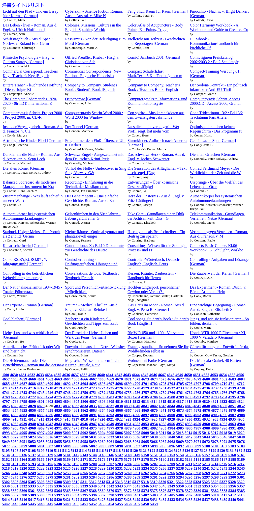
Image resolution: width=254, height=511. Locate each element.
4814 (154, 401)
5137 (32, 455)
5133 (247, 450)
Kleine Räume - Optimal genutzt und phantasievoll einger (94, 234)
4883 (23, 415)
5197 (67, 464)
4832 (67, 406)
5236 (162, 468)
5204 (127, 464)
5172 (93, 459)
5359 (14, 490)
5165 (32, 459)
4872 (171, 410)
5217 (241, 464)
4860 (67, 410)
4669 (110, 379)
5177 (136, 459)
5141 (67, 455)
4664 (67, 379)
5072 (206, 441)
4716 (32, 388)
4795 (232, 397)
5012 (171, 432)
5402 (145, 495)
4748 (67, 392)
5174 (110, 459)
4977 (110, 428)
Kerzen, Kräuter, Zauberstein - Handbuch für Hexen (151, 275)
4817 (180, 401)
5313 (101, 482)
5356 (232, 486)
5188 (232, 459)
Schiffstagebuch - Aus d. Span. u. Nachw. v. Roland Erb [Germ (29, 41)
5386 (6, 495)
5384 (232, 490)
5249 (32, 473)
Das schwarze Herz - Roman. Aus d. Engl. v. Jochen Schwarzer (156, 156)
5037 (145, 437)
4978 (119, 428)
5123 (160, 450)
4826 (14, 406)
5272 (232, 473)
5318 (145, 482)
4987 (197, 428)
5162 (6, 459)
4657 (6, 379)
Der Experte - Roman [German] (28, 305)
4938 (14, 424)
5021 (6, 437)
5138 (40, 455)
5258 (110, 473)
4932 (206, 419)
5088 (101, 446)
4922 (119, 419)
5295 (188, 477)
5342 (110, 486)
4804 (67, 401)
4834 (84, 406)
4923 (127, 419)
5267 (188, 473)
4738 (223, 388)
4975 (93, 428)
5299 (223, 477)
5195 (49, 464)
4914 (49, 419)
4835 (93, 406)
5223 (49, 468)
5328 (232, 482)
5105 (6, 450)
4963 (232, 424)
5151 (154, 455)
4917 (75, 419)
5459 (154, 504)
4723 (93, 388)
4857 (40, 410)
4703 (162, 383)
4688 (32, 383)
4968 (32, 428)
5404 (162, 495)
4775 (58, 397)
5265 (171, 473)
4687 (23, 383)
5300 (232, 477)
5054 (49, 441)
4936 (241, 419)
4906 (223, 415)
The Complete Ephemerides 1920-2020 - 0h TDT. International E (30, 101)
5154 (180, 455)
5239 (188, 468)
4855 (23, 410)
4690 (49, 383)
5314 (110, 482)
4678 (188, 379)
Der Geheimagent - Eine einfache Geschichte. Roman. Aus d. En (91, 198)
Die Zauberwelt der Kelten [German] (219, 273)
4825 (6, 406)
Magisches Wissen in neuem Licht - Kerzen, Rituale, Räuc (93, 362)
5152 (162, 455)
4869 (145, 410)
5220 (23, 468)
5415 (14, 499)
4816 (171, 401)
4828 (32, 406)
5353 (206, 486)
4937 (6, 424)
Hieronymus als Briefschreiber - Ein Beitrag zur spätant (156, 234)
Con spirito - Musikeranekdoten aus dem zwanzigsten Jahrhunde (155, 115)
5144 (93, 455)
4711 (232, 383)
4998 (49, 432)
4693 (75, 383)
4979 (127, 428)
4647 (162, 375)
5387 (14, 495)
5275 (14, 477)
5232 (127, 468)
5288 (127, 477)
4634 (49, 375)
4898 (154, 415)
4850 (223, 406)
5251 (49, 473)
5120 (134, 450)
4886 (49, 415)
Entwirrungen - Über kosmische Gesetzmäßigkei (152, 184)
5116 (100, 450)
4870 (154, 410)
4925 (145, 419)
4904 (206, 415)
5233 (136, 468)
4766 (223, 392)
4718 (49, 388)
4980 (136, 428)
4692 (67, 383)
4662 (49, 379)
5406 (180, 495)
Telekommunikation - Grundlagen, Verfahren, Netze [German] (217, 216)
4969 (40, 428)
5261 (136, 473)
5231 (119, 468)
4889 (75, 415)
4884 (32, 415)
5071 (197, 441)
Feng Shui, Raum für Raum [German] (157, 11)
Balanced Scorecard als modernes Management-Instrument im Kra (29, 184)
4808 (101, 401)
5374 (145, 490)
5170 (75, 459)
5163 (14, 459)
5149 (136, 455)
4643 (127, 375)
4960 (206, 424)
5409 (206, 495)
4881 (6, 415)
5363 (49, 490)
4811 (127, 401)
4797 (6, 401)
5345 (136, 486)
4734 (188, 388)
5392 (58, 495)
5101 (215, 446)
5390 (40, 495)
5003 (93, 432)
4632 (31, 375)
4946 (84, 424)
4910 (14, 419)
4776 (67, 397)
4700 (136, 383)
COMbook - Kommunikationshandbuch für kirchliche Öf (214, 43)
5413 (241, 495)
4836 (101, 406)
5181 (171, 459)
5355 (223, 486)
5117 (108, 450)
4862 (84, 410)
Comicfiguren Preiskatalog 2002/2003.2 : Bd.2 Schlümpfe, (215, 59)
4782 (119, 397)
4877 (215, 410)
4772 (32, 397)
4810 (119, 401)
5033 (110, 437)
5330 (6, 486)
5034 (119, 437)
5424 (93, 499)
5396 (93, 495)
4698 (119, 383)
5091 (127, 446)
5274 (6, 477)
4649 (179, 375)
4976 (101, 428)
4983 (162, 428)
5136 (23, 455)
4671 (127, 379)
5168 (58, 459)
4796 (241, 397)
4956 (171, 424)
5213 (206, 464)
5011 (162, 432)
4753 (110, 392)
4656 (240, 375)
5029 (75, 437)
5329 (241, 482)
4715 (23, 388)
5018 (223, 432)
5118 (117, 450)
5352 (197, 486)
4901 (180, 415)
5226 (75, 468)
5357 (241, 486)
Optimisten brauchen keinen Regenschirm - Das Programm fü (216, 129)
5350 (180, 486)
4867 (127, 410)
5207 (154, 464)
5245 (241, 468)
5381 (206, 490)
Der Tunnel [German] (82, 127)
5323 (188, 482)
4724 (101, 388)
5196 (58, 464)
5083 (58, 446)
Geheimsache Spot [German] (213, 140)
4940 (32, 424)
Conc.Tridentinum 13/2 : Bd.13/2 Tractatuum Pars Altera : (216, 115)
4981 (145, 428)
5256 (93, 473)
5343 (119, 486)
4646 (153, 375)
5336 (58, 486)
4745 (40, 392)
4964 (241, 424)
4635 (57, 375)
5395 (84, 495)
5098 (188, 446)
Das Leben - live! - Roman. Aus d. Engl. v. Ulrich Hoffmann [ (30, 27)
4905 (215, 415)
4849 (215, 406)
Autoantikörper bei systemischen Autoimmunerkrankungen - (216, 198)
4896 (136, 415)
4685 (6, 383)
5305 (32, 482)
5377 (171, 490)
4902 (188, 415)
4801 (40, 401)
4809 (110, 401)
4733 (180, 388)
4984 (171, 428)
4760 (171, 392)
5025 (40, 437)
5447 (49, 504)
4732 (171, 388)
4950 (119, 424)
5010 (154, 432)
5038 (154, 437)
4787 (162, 397)
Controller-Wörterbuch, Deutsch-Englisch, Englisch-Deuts (153, 261)
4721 (75, 388)
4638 (83, 375)
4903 (197, 415)
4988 (206, 428)
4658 (14, 379)
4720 (67, 388)
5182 (180, 459)
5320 (162, 482)
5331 (14, 486)
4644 (136, 375)
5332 (23, 486)
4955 (162, 424)
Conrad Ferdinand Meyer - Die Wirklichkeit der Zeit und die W (215, 170)
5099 (197, 446)
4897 (145, 415)
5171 (84, 459)
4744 (32, 392)
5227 (84, 468)
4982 (154, 428)
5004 (101, 432)
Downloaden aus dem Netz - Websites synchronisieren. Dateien (95, 349)
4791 (197, 397)
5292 (162, 477)
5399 (119, 495)
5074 (223, 441)
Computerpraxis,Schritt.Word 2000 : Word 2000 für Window (94, 115)
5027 (58, 437)
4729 (145, 388)
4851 (232, 406)
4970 (49, 428)
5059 (93, 441)
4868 (136, 410)
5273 (241, 473)
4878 (223, 410)
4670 (119, 379)
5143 (84, 455)
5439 (223, 499)
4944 (67, 424)
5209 (171, 464)
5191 (14, 464)
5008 (136, 432)
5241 (206, 468)
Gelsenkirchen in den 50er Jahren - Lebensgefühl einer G (93, 216)
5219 (14, 468)
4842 (154, 406)
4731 (162, 388)
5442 (6, 504)
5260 (127, 473)
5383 (223, 490)
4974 (84, 428)
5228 (93, 468)
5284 (93, 477)
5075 (232, 441)
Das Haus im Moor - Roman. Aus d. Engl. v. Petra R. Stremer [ (156, 307)
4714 (14, 388)
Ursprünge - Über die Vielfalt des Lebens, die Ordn (216, 184)
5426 (110, 499)
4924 (136, 419)
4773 (40, 397)
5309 (67, 482)
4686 (14, 383)
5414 (6, 499)
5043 (197, 437)
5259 (119, 473)
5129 (212, 450)
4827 (23, 406)
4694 (84, 383)
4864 (101, 410)
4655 (231, 375)
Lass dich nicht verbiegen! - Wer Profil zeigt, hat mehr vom (153, 129)
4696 (101, 383)
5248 (23, 473)
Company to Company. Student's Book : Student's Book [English (91, 87)
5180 (162, 459)
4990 (223, 428)
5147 (119, 455)
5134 (6, 455)
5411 (223, 495)
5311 (84, 482)
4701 (145, 383)
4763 (197, 392)
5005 (110, 432)
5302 (6, 482)
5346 (145, 486)
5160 (232, 455)
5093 (145, 446)
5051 (23, 441)
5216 (232, 464)
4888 (67, 415)
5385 (241, 490)
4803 (58, 401)
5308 (58, 482)
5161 (241, 455)
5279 (49, 477)
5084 (67, 446)
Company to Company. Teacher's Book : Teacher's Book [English (153, 87)
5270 (215, 473)
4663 (58, 379)
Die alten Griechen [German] (213, 154)
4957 (180, 424)
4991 (232, 428)
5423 (84, 499)
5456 (127, 504)
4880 (241, 410)
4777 (75, 397)
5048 (241, 437)
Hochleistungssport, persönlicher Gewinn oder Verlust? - (153, 289)
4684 (241, 379)
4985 (180, 428)
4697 (110, 383)
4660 (32, 379)
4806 (84, 401)
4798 (14, 401)
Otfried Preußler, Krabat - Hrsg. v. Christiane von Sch (92, 59)
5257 (101, 473)
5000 (67, 432)
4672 (136, 379)
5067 (162, 441)
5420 (58, 499)
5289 (136, 477)
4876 (206, 410)
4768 (241, 392)
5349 (171, 486)
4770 (14, 397)
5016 (206, 432)
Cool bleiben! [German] (22, 319)
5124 (169, 450)
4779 (93, 397)
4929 (180, 419)
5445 (32, 504)
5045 (215, 437)
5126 (186, 450)
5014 (188, 432)
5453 (101, 504)
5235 (154, 468)
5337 (67, 486)
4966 (14, 428)
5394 (75, 495)
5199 (84, 464)
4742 (14, 392)
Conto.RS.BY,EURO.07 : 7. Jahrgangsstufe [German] (25, 261)
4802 (49, 401)
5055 (58, 441)
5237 (171, 468)
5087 (93, 446)
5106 (14, 450)
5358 (6, 490)
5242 (215, 468)
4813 (145, 401)
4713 (6, 388)
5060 (101, 441)
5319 (154, 482)
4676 (171, 379)
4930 (188, 419)
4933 (214, 419)
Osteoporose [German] (83, 99)
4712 (241, 383)
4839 (127, 406)
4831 (58, 406)
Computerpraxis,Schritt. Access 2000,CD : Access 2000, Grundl (215, 101)
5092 (136, 446)
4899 (162, 415)
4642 (118, 375)
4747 (58, 392)
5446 (40, 504)
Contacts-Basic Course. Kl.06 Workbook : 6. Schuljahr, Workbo (216, 247)
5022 (14, 437)
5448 (58, 504)
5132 (238, 450)
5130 (221, 450)
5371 (119, 490)
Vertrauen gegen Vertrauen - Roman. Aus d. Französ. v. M (219, 234)
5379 (188, 490)
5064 (136, 441)
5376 (162, 490)
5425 (101, 499)
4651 (196, 375)
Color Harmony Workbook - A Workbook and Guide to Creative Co (219, 27)
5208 (162, 464)
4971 (58, 428)
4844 (171, 406)
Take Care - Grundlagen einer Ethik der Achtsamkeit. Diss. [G (155, 216)
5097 (180, 446)
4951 (127, 424)
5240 (197, 468)
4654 (223, 375)
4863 (93, 410)
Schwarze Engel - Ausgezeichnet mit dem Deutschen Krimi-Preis (94, 156)
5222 (40, 468)
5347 (154, 486)
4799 (23, 401)
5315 (119, 482)
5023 (23, 437)
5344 (127, 486)
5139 (49, 455)
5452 (93, 504)
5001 (75, 432)
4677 (180, 379)
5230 (110, 468)
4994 (14, 432)
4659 (23, 379)
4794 (223, 397)
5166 (40, 459)
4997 (40, 432)
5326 (214, 482)
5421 (67, 499)
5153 (171, 455)
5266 (180, 473)
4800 (32, 401)
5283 (84, 477)
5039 (162, 437)
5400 (127, 495)
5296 (197, 477)
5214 (214, 464)
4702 (154, 383)
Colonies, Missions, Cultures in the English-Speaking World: (93, 27)
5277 (32, 477)
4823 (232, 401)
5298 (215, 477)
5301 (241, 477)
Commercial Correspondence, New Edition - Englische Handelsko (93, 73)
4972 (67, 428)
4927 (162, 419)
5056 (67, 441)
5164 (23, 459)
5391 (49, 495)
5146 (110, 455)
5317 (136, 482)
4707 (197, 383)
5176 (127, 459)
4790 (188, 397)
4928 (171, 419)
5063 (127, 441)
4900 (171, 415)
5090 (119, 446)
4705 (180, 383)
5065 (145, 441)
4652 (205, 375)
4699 (127, 383)
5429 (136, 499)
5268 (197, 473)
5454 (110, 504)
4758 (154, 392)
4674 (154, 379)
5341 (101, 486)
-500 (5, 375)
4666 (84, 379)
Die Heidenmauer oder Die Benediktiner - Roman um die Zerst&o (33, 362)
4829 (40, 406)
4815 (162, 401)
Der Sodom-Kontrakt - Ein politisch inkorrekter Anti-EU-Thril (218, 87)
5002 (84, 432)
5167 (49, 459)
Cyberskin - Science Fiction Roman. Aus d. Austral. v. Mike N (94, 13)
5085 (75, 446)
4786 (154, 397)
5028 (67, 437)
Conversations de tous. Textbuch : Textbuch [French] (92, 275)
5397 (101, 495)
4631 (23, 375)
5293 (171, 477)
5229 (101, 468)
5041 (180, 437)
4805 (75, 401)
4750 (84, 392)
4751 (93, 392)
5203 (119, 464)
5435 (188, 499)
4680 (206, 379)
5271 (223, 473)
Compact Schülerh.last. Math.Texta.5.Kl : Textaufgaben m (154, 73)
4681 (215, 379)
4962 (223, 424)
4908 (241, 415)
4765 (215, 392)
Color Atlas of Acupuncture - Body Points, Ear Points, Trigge (155, 27)
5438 (215, 499)
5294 (180, 477)
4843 (162, 406)
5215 (223, 464)
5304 (23, 482)
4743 (23, 392)
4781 (110, 397)
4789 (180, 397)
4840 (136, 406)
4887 (58, 415)
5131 (230, 450)
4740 (241, 388)
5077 (6, 446)
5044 (206, 437)
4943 (58, 424)
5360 (23, 490)
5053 (40, 441)
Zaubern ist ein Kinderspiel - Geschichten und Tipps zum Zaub (92, 321)
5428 (127, 499)
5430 (145, 499)
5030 (84, 437)
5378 (180, 490)
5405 (171, 495)
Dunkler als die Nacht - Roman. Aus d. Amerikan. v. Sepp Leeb (31, 156)
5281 (67, 477)
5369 (101, 490)
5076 (241, 441)
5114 (83, 450)
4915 (58, 419)
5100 (206, 446)
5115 (91, 450)
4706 (188, 383)
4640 (101, 375)
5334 (40, 486)
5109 (40, 450)
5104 (241, 446)
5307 (49, 482)
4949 (110, 424)
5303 (14, 482)
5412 (232, 495)
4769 (6, 397)
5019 (232, 432)
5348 (162, 486)
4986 (188, 428)
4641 (110, 375)
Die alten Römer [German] (24, 168)
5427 (119, 499)
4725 (110, 388)
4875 (197, 410)
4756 (136, 392)
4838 (119, 406)
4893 (110, 415)
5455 (119, 504)
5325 (206, 482)
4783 (127, 397)
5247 (14, 473)
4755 (127, 392)
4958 (188, 424)
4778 (84, 397)
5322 (180, 482)
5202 (110, 464)
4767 (232, 392)
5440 (232, 499)
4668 (101, 379)
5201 (101, 464)
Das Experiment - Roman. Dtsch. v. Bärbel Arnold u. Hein (218, 289)
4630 (14, 375)
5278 (40, 477)
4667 (93, 379)
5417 (32, 499)
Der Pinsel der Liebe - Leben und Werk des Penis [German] (91, 335)
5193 (32, 464)
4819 (197, 401)
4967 (23, 428)
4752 (101, 392)
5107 (23, 450)
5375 (154, 490)
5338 (75, 486)
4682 (223, 379)
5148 (127, 455)
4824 (241, 401)
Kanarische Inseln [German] (25, 245)
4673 (145, 379)
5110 (49, 450)
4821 (214, 401)
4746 (49, 392)
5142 (75, 455)
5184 (197, 459)
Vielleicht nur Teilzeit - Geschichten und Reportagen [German (156, 41)
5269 (206, 473)
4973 (75, 428)
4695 (93, 383)
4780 (101, 397)
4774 (49, 397)
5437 (206, 499)
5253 (67, 473)
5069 (180, 441)
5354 (215, 486)
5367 (84, 490)
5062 (119, 441)
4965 (6, 428)
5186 (215, 459)
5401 (136, 495)
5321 (171, 482)
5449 (67, 504)
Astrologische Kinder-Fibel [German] (33, 140)
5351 (188, 486)
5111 (57, 450)
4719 (58, 388)
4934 (223, 419)
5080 (32, 446)
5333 (32, 486)
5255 (84, 473)
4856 (32, 410)
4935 (232, 419)
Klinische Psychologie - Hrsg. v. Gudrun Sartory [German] (28, 59)
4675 (162, 379)
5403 (154, 495)
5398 (110, 495)
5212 (197, 464)
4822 (223, 401)
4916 (66, 419)
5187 (223, 459)
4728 (136, 388)
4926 (154, 419)
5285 (101, 477)
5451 (84, 504)
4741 (6, 392)
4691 (58, 383)
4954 (154, 424)
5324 (197, 482)
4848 (206, 406)
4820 (206, 401)
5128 (204, 450)
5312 (92, 482)
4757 (145, 392)
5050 (14, 441)
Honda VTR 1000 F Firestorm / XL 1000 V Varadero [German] (218, 335)
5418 (40, 499)
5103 (232, 446)
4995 (23, 432)
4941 (40, 424)
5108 (32, 450)
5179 (154, 459)
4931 (197, 419)
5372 (127, 490)
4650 (188, 375)
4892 (101, 415)
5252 (58, 473)
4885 (40, 415)
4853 (6, 410)
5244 (232, 468)
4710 (223, 383)
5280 (58, 477)
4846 (188, 406)
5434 (180, 499)
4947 (93, 424)
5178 (145, 459)
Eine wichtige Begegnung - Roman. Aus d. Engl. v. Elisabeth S (218, 307)
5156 (197, 455)
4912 (31, 419)
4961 (215, 424)
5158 (215, 455)
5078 (14, 446)
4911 (23, 419)
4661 (40, 379)
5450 (75, 504)
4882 (14, 415)
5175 (119, 459)
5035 (127, 437)
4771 (23, 397)
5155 (188, 455)
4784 (136, 397)
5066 (154, 441)
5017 (214, 432)
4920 (101, 419)
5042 (188, 437)
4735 (197, 388)
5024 (32, 437)
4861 (75, 410)
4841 (145, 406)
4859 (58, 410)
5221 (32, 468)
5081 (40, 446)
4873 (180, 410)
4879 (232, 410)
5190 (6, 464)
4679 (197, 379)
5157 (206, 455)
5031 (93, 437)
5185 (206, 459)
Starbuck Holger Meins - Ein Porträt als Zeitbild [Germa (31, 234)
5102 (223, 446)
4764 (206, 392)
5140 (58, 455)
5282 (75, 477)
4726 (119, 388)
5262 (145, 473)
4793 (215, 397)
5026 (49, 437)
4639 (92, 375)
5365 (67, 490)
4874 (188, 410)
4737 (215, 388)
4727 (127, 388)
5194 (40, 464)
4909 (6, 419)
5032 (101, 437)
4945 (75, 424)
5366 (75, 490)
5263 (154, 473)
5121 (143, 450)
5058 (84, 441)
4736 (206, 388)
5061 (110, 441)
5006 (119, 432)
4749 (75, 392)
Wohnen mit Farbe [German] (150, 360)
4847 (197, 406)
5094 (154, 446)
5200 (93, 464)
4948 (101, 424)
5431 (154, 499)
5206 (145, 464)
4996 (32, 432)
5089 (110, 446)
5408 (197, 495)
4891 (93, 415)
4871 (162, 410)
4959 (197, 424)
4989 (215, 428)
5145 (101, 455)
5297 (206, 477)
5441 (241, 499)
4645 (144, 375)
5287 (119, 477)
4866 (119, 410)
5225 (67, 468)
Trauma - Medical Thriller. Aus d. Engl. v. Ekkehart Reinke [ (92, 307)
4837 (110, 406)
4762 (188, 392)
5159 (223, 455)
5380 (197, 490)
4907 (232, 415)
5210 (180, 464)
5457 (136, 504)
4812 (136, 401)
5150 (145, 455)
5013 (180, 432)
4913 (40, 419)
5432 (162, 499)
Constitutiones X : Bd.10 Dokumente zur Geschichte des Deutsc (94, 247)
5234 (145, 468)
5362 (40, 490)
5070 (188, 441)
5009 (145, 432)
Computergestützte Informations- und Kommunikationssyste (157, 101)
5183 (188, 459)
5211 (188, 464)
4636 (66, 375)
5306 (40, 482)
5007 (127, 432)
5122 (151, 450)
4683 (232, 379)
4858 (49, 410)
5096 (171, 446)
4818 (188, 401)
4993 (6, 432)
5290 (145, 477)
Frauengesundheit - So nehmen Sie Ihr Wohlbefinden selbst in (158, 349)
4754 (119, 392)
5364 (58, 490)
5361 (32, 490)
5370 (110, 490)
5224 (58, 468)
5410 (215, 495)
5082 (49, 446)
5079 (23, 446)
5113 (74, 450)
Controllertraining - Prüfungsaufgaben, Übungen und (91, 261)
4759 (162, 392)
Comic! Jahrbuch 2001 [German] (153, 57)
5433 (171, 499)
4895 (127, 415)
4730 (154, 388)
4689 (40, 383)
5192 (23, 464)
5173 (101, 459)
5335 (49, 486)
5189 (241, 459)
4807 (93, 401)
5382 (215, 490)
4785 (145, 397)
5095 (162, 446)
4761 (180, 392)
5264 (162, 473)
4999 (58, 432)
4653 (214, 375)
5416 (23, 499)
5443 (14, 504)
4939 (23, 424)
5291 (154, 477)
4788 (171, 397)
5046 (223, 437)
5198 (75, 464)
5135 (14, 455)
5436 (197, 499)
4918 (84, 419)
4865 (110, 410)
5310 (75, 482)
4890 (84, 415)
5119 (125, 450)
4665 (75, 379)
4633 (40, 375)
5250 (40, 473)
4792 (206, 397)
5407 (188, 495)
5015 (197, 432)
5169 (67, 459)
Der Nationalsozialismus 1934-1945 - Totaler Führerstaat (32, 289)
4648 (170, 375)
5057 (75, 441)
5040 (171, 437)
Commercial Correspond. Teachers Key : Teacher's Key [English (30, 73)
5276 (23, 477)
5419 (49, 499)
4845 (180, 406)
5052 (32, 441)
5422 (75, 499)
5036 (136, 437)
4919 (92, 419)
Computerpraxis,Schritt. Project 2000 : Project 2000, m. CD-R (32, 115)
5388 (23, 495)
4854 (14, 410)
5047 (232, 437)
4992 (241, 428)
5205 (136, 464)
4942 (49, 424)
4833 (75, 406)
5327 (223, 482)
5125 (177, 450)
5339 (84, 486)
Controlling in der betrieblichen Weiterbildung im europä (28, 275)
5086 (84, 446)
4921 (110, 419)
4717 (40, 388)
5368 (93, 490)
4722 (84, 388)
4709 (215, 383)
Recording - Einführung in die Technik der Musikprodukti (89, 184)
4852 (241, 406)
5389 (32, 495)
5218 (6, 468)
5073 (215, 441)
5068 (171, 441)
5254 (75, 473)
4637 (75, 375)
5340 (93, 486)
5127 (195, 450)
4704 (171, 383)
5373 (136, 490)
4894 (119, 415)
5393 (67, 495)
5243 (223, 468)
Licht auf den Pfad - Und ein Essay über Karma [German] (30, 13)
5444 (23, 504)
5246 (6, 473)
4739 (232, 388)
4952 (136, 424)
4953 (145, 424)
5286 (110, 477)
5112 (66, 450)
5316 (127, 482)
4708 (206, 383)
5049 (6, 441)
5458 (145, 504)
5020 (241, 432)
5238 (180, 468)
